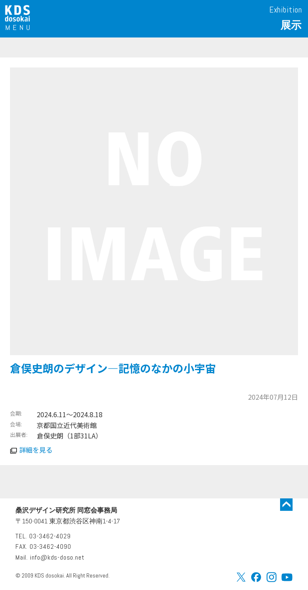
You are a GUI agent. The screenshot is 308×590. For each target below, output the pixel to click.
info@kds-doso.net (57, 557)
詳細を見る (36, 450)
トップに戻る (286, 504)
